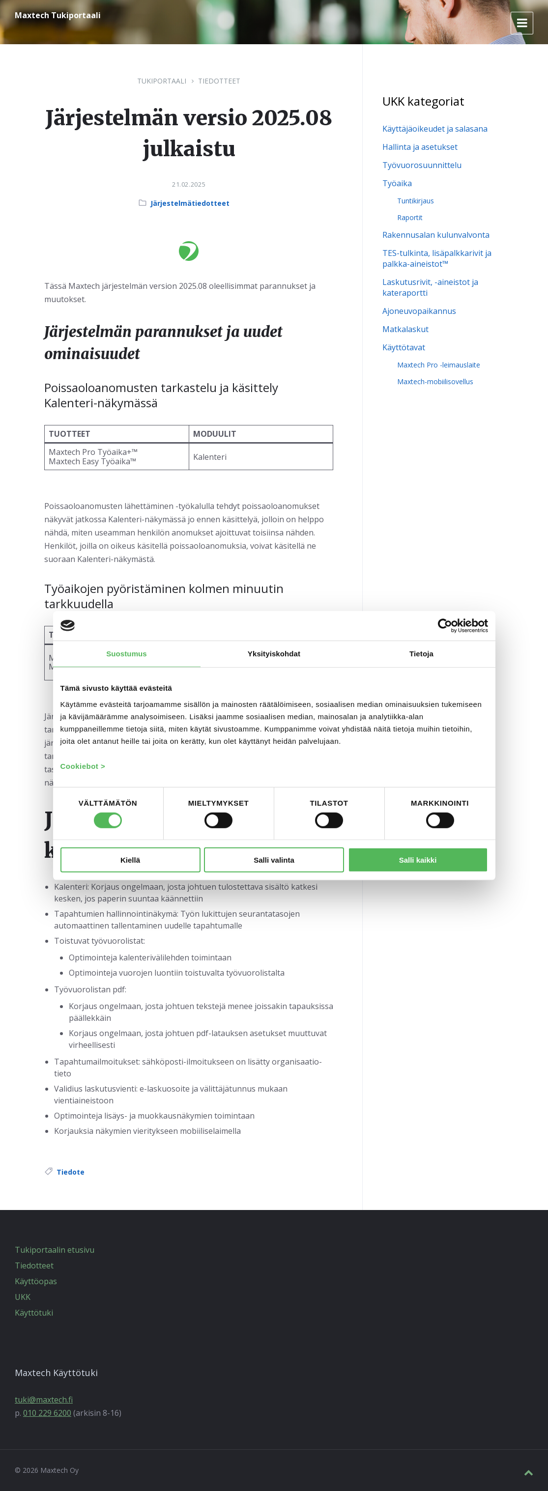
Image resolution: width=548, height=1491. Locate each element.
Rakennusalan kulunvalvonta (436, 234)
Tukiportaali (161, 80)
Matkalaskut (405, 329)
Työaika (397, 183)
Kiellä (130, 859)
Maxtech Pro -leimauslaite (438, 364)
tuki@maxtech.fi (44, 1399)
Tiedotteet (219, 80)
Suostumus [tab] (126, 653)
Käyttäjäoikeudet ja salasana (435, 128)
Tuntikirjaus (415, 200)
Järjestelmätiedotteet (190, 203)
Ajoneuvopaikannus (419, 311)
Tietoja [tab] (421, 653)
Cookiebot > (83, 766)
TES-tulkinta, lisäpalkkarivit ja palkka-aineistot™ (436, 258)
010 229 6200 (47, 1412)
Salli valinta (274, 859)
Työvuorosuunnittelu (421, 165)
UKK (22, 1297)
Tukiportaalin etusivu (54, 1249)
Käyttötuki (34, 1312)
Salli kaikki (418, 859)
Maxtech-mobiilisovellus (435, 381)
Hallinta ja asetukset (420, 146)
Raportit (410, 217)
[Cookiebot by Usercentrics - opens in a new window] (445, 625)
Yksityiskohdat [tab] (274, 653)
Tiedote (71, 1172)
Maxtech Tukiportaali (58, 15)
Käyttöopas (36, 1281)
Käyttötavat (403, 347)
